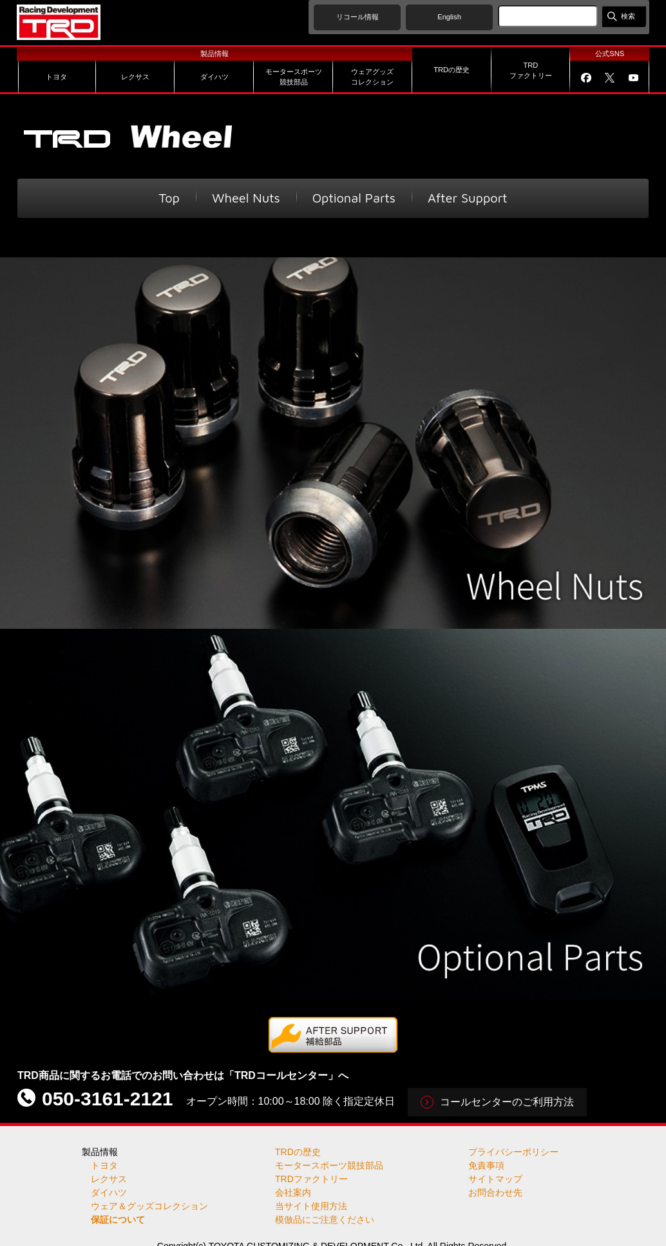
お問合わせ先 (495, 1192)
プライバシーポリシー (513, 1152)
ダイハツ (109, 1192)
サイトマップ (495, 1179)
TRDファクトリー (311, 1179)
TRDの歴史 (298, 1152)
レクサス (109, 1179)
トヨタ (104, 1165)
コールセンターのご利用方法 (507, 1101)
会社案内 (293, 1192)
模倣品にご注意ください (324, 1219)
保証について (118, 1219)
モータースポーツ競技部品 (329, 1165)
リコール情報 (357, 17)
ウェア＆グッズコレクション (149, 1206)
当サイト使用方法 (311, 1206)
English (449, 17)
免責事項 (486, 1165)
